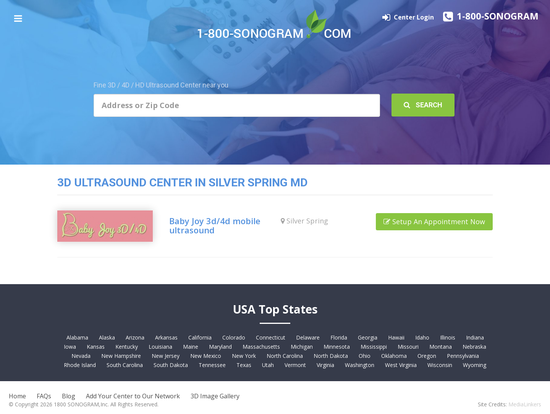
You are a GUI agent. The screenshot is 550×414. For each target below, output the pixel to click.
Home (17, 396)
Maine (190, 346)
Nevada (81, 355)
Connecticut (270, 337)
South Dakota (171, 365)
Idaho (422, 337)
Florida (338, 337)
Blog (68, 396)
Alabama (77, 337)
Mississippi (374, 346)
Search (423, 105)
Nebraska (474, 346)
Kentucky (126, 346)
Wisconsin (439, 365)
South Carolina (125, 365)
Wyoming (474, 365)
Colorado (233, 337)
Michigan (302, 346)
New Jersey (166, 355)
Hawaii (396, 337)
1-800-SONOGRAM (498, 16)
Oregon (426, 355)
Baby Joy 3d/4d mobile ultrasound (214, 225)
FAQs (44, 396)
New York (244, 355)
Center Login (414, 17)
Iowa (70, 346)
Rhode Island (80, 365)
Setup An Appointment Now (434, 221)
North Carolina (285, 355)
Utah (268, 365)
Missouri (408, 346)
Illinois (447, 337)
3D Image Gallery (215, 396)
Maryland (220, 346)
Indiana (475, 337)
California (200, 337)
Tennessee (212, 365)
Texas (243, 365)
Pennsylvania (463, 355)
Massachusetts (261, 346)
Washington (359, 365)
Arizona (135, 337)
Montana (440, 346)
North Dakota (331, 355)
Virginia (325, 365)
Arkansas (166, 337)
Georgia (367, 337)
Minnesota (337, 346)
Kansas (96, 346)
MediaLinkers (524, 404)
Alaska (107, 337)
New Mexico (205, 355)
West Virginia (401, 365)
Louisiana (160, 346)
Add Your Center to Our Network (133, 396)
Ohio (364, 355)
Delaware (308, 337)
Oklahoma (394, 355)
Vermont (295, 365)
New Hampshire (121, 355)
